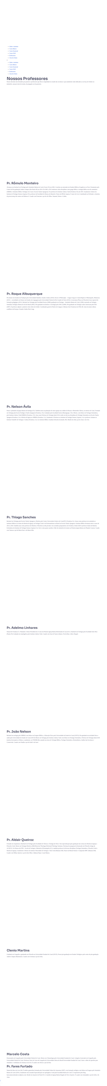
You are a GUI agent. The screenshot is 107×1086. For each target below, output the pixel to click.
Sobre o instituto (13, 46)
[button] (53, 60)
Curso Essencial (13, 51)
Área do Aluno (13, 58)
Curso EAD (12, 53)
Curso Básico (13, 48)
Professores (12, 55)
